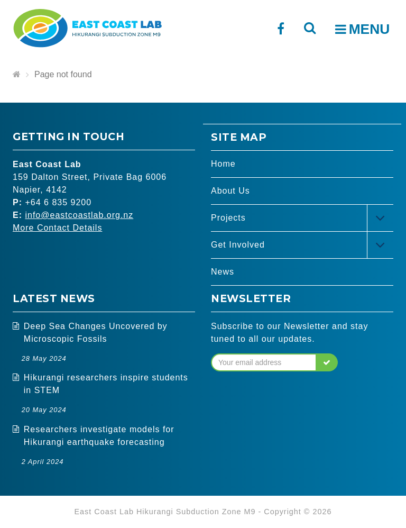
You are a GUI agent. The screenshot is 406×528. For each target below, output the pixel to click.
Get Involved (238, 244)
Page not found (63, 74)
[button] (327, 362)
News (222, 271)
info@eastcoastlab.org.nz (79, 215)
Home (223, 163)
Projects (228, 217)
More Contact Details (57, 227)
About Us (230, 190)
